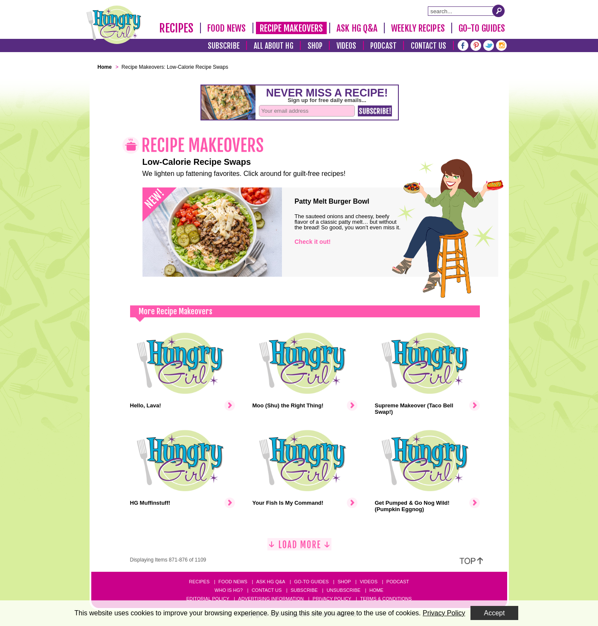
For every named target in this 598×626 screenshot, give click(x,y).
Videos (347, 45)
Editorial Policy (207, 598)
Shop (315, 45)
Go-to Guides (311, 581)
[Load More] (299, 547)
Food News (226, 28)
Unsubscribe (343, 590)
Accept (494, 613)
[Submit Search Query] (498, 10)
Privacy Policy (332, 598)
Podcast (383, 45)
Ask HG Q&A (357, 28)
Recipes (176, 28)
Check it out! (313, 241)
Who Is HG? (229, 590)
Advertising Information (271, 598)
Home (376, 590)
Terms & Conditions (386, 598)
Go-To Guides (482, 28)
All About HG (273, 45)
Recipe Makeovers (291, 28)
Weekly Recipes (417, 28)
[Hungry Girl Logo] (114, 25)
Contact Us (429, 45)
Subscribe (224, 45)
